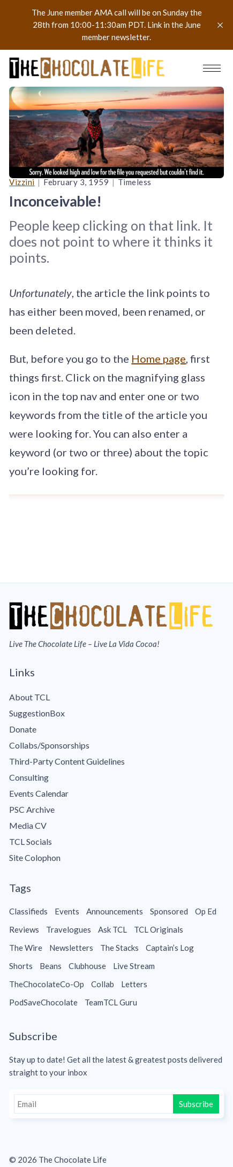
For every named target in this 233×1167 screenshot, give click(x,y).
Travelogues (68, 929)
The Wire (25, 947)
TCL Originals (158, 929)
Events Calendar (39, 793)
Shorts (21, 966)
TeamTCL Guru (111, 1002)
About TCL (29, 697)
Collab (102, 984)
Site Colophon (35, 857)
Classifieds (28, 911)
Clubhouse (87, 966)
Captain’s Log (170, 947)
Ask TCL (112, 929)
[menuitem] (116, 697)
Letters (134, 984)
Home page (158, 358)
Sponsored (169, 911)
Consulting (29, 777)
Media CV (28, 825)
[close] (220, 25)
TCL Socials (30, 841)
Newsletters (71, 947)
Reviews (24, 929)
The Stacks (119, 947)
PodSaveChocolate (43, 1002)
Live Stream (134, 966)
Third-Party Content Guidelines (67, 761)
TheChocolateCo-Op (46, 984)
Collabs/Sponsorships (49, 745)
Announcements (114, 911)
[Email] (94, 1103)
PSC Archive (32, 809)
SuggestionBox (37, 713)
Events (67, 911)
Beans (51, 966)
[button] (212, 68)
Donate (22, 729)
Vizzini (22, 182)
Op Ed (205, 911)
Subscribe (196, 1104)
